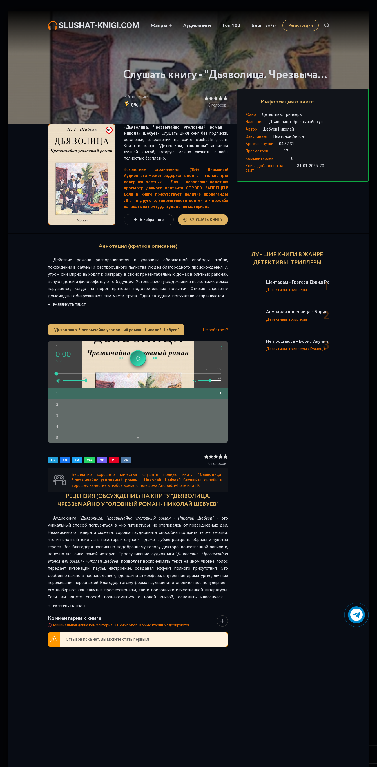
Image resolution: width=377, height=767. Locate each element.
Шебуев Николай (278, 129)
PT (114, 460)
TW (77, 460)
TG (53, 460)
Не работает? (215, 330)
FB (65, 460)
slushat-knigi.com (99, 25)
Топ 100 (231, 25)
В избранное (149, 219)
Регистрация (300, 25)
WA (90, 460)
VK (126, 460)
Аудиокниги (197, 25)
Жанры (159, 25)
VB (102, 460)
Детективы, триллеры (183, 145)
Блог (256, 25)
